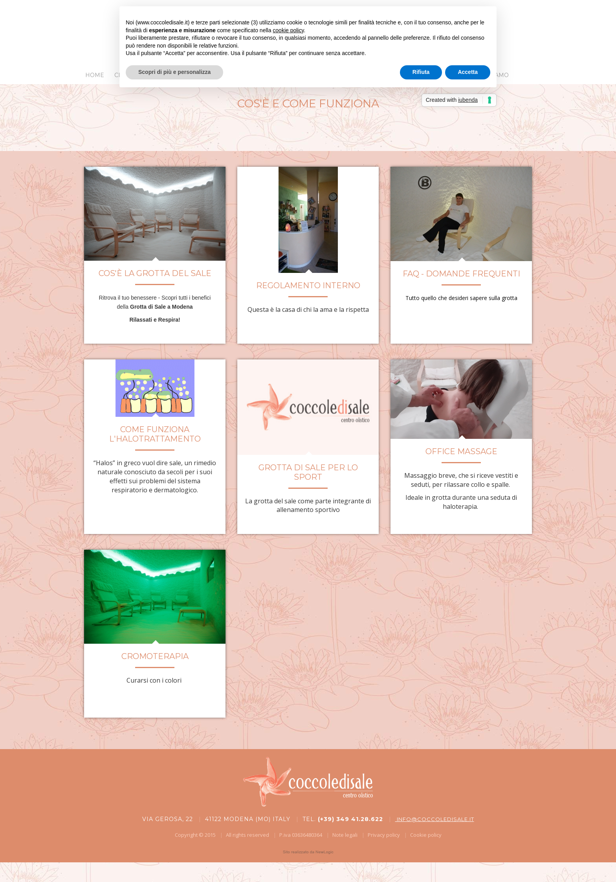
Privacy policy (384, 834)
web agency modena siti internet (308, 852)
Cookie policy (426, 834)
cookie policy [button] (288, 30)
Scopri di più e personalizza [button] (174, 72)
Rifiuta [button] (421, 72)
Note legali (345, 834)
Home (94, 75)
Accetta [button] (468, 72)
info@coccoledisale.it (434, 819)
